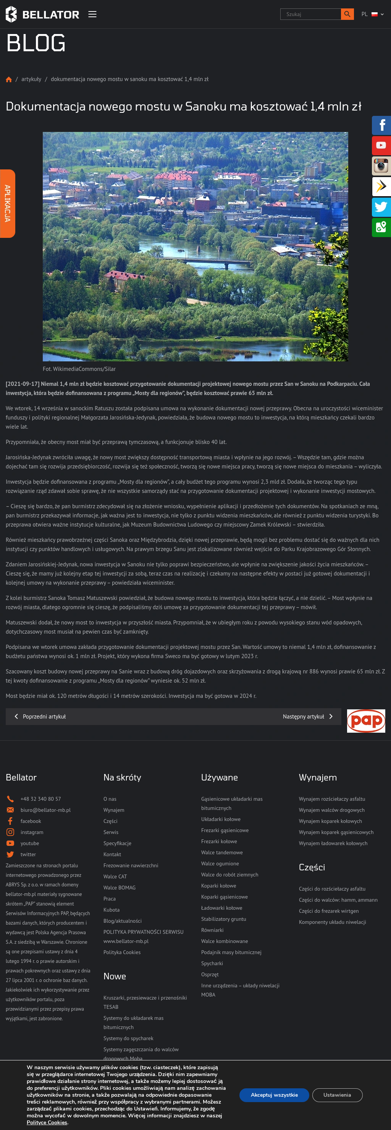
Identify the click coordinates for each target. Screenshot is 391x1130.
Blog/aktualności (122, 920)
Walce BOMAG (119, 887)
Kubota (111, 909)
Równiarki (212, 930)
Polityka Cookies (122, 952)
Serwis (110, 832)
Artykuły (31, 79)
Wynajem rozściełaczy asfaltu (332, 798)
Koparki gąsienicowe (224, 896)
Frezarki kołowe (219, 841)
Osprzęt (210, 974)
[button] (347, 14)
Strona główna (9, 79)
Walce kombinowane (224, 941)
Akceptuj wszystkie (273, 1095)
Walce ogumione (220, 863)
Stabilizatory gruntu (223, 918)
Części (110, 821)
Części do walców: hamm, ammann (338, 899)
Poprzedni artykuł (44, 716)
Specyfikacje (117, 843)
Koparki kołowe (218, 885)
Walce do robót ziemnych (230, 874)
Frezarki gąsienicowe (225, 830)
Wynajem (113, 809)
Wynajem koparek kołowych (330, 821)
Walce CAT (115, 876)
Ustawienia (337, 1095)
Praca (109, 898)
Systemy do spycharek (128, 1038)
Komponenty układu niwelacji (332, 922)
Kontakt (112, 854)
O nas (109, 798)
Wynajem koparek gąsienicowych (336, 832)
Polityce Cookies (123, 1122)
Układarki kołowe (221, 819)
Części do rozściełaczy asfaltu (332, 888)
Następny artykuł (303, 716)
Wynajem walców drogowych (332, 809)
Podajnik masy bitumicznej (231, 952)
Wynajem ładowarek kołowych (333, 843)
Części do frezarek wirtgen (329, 910)
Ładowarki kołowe (221, 907)
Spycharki (212, 963)
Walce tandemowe (222, 852)
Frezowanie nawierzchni (130, 865)
